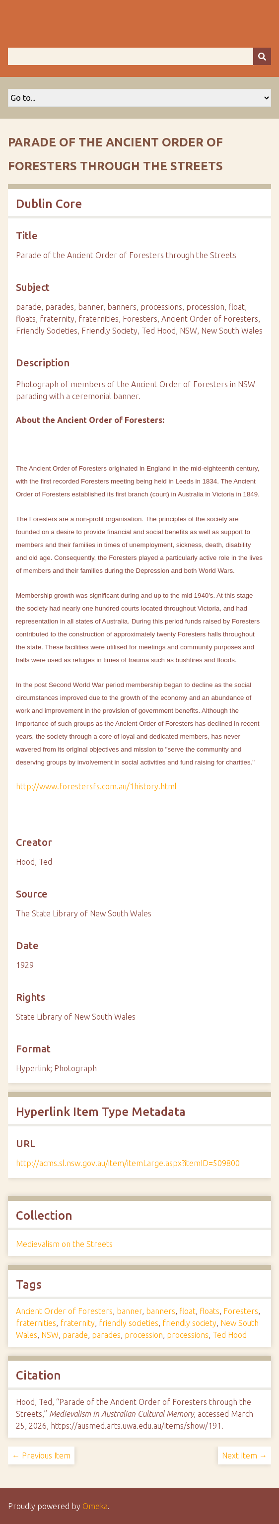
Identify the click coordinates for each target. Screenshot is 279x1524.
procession (144, 1334)
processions (188, 1334)
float (187, 1311)
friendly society (189, 1322)
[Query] (139, 56)
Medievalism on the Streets (64, 1244)
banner (129, 1311)
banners (160, 1311)
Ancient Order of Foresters (64, 1311)
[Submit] (262, 56)
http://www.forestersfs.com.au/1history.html (96, 786)
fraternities (36, 1322)
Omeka (95, 1506)
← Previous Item (41, 1455)
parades (106, 1334)
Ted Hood (229, 1334)
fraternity (77, 1322)
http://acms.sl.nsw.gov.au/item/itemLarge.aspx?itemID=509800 (128, 1163)
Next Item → (244, 1455)
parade (75, 1334)
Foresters (240, 1311)
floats (209, 1311)
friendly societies (128, 1322)
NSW (50, 1334)
